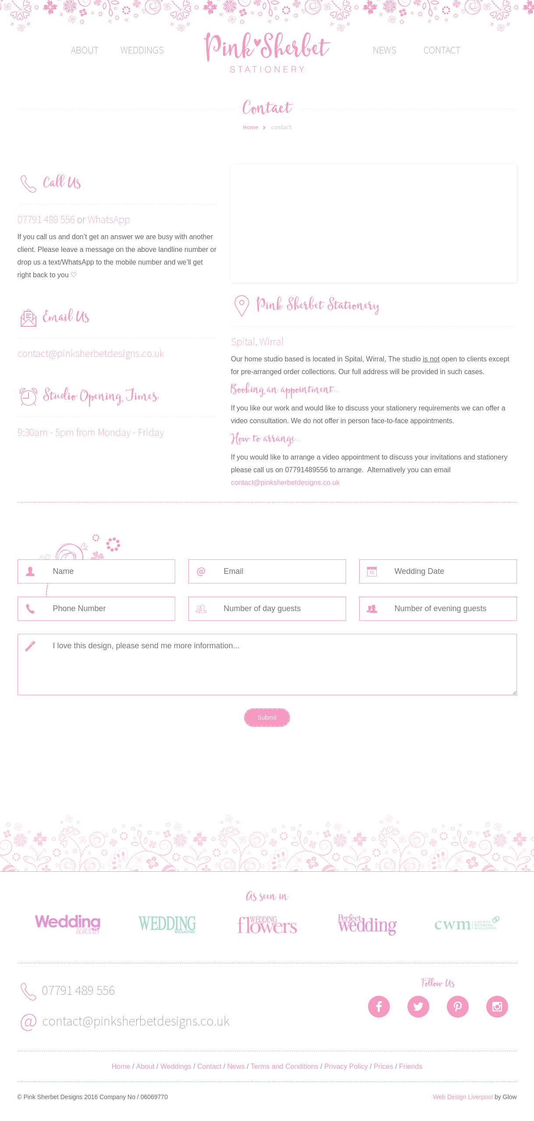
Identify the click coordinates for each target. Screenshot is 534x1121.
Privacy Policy (346, 1066)
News (384, 50)
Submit (267, 717)
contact (281, 127)
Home (250, 127)
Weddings (142, 50)
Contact (442, 50)
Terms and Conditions (284, 1066)
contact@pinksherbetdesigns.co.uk (91, 353)
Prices (383, 1066)
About (85, 50)
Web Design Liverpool (463, 1096)
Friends (410, 1066)
